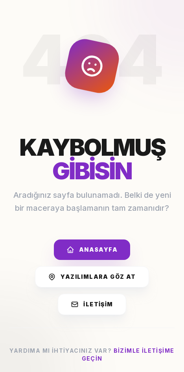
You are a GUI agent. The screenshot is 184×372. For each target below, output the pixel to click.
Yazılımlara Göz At (92, 277)
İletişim (92, 304)
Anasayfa (92, 250)
